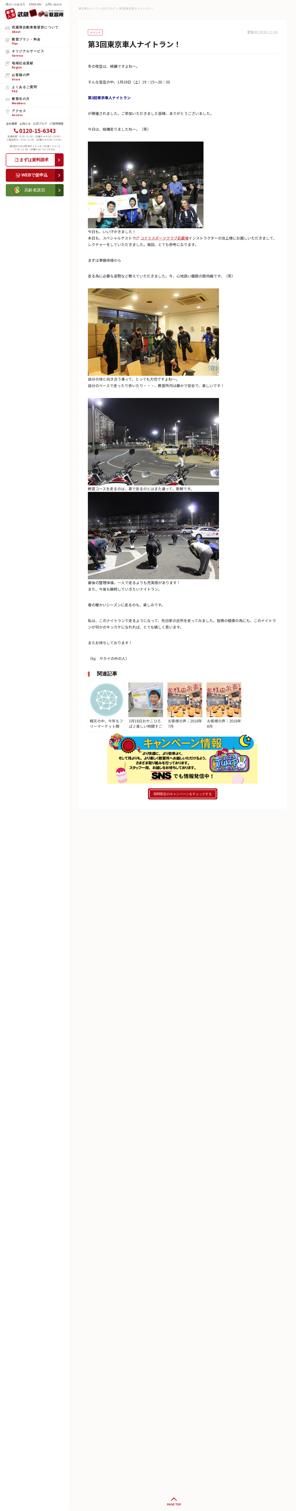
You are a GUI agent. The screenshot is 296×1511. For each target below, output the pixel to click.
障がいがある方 (15, 4)
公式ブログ (40, 123)
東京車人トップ (88, 8)
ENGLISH (35, 4)
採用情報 (57, 123)
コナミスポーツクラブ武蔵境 (164, 238)
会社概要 (11, 123)
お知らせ (25, 123)
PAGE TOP (174, 1504)
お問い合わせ (53, 4)
